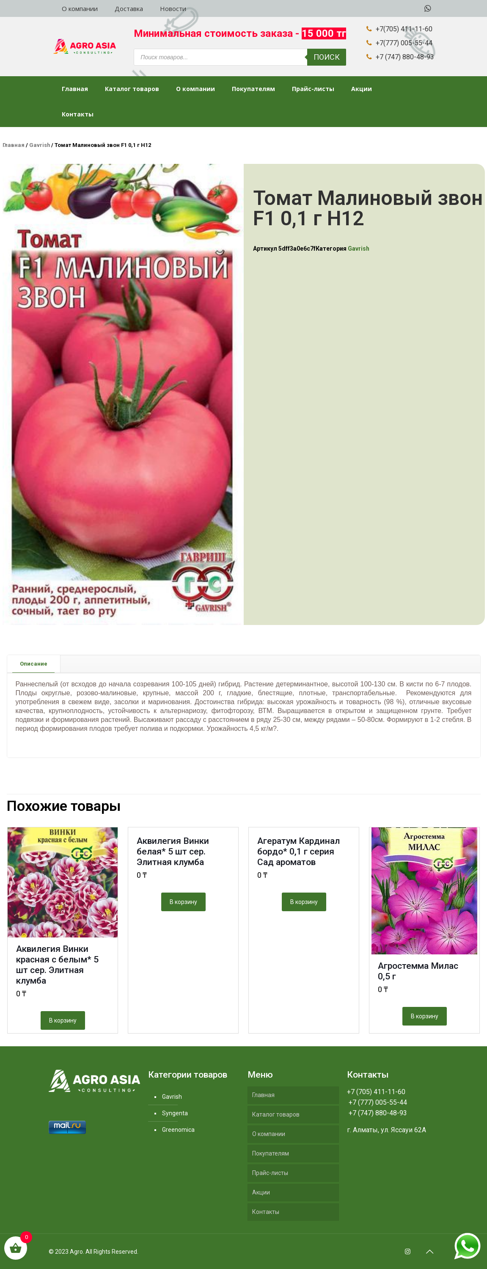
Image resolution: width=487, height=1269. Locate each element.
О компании (268, 1134)
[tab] (34, 663)
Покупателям (270, 1153)
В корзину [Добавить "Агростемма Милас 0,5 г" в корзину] (424, 1016)
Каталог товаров (276, 1114)
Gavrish (39, 145)
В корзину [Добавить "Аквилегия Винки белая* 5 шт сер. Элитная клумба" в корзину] (183, 902)
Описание (33, 664)
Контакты (265, 1211)
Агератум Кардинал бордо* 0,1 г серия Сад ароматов (298, 851)
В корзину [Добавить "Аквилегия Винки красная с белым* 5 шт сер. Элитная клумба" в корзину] (63, 1020)
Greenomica (178, 1129)
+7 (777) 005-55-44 (377, 1102)
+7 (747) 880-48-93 (377, 1113)
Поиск (327, 57)
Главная (14, 145)
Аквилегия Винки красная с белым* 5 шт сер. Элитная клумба (57, 965)
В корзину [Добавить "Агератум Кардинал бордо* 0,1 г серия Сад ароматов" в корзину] (304, 902)
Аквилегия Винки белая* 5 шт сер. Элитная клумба (173, 851)
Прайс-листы (270, 1172)
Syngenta (175, 1113)
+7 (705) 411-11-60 (376, 1092)
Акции (261, 1192)
